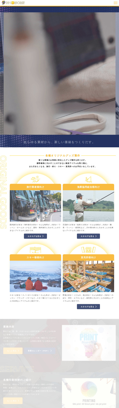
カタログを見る (34, 236)
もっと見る (12, 351)
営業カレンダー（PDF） (38, 351)
